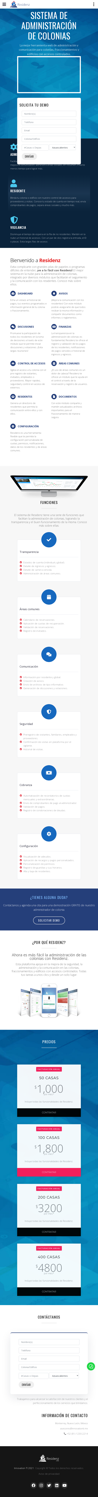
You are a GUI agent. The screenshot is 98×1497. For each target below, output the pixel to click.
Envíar (29, 156)
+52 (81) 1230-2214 (77, 1433)
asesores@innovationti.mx (74, 1428)
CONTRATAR (49, 1112)
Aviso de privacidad (49, 1473)
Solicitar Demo (49, 920)
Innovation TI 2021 (24, 1468)
